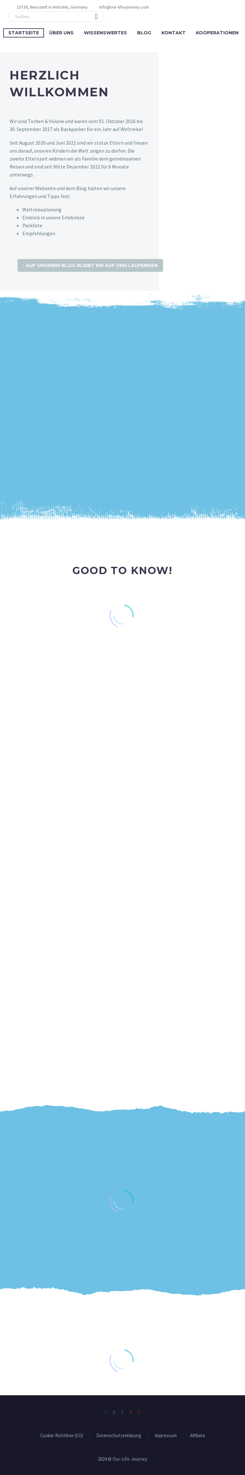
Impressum (166, 1435)
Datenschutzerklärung (118, 1435)
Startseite (23, 33)
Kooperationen (217, 33)
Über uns (61, 33)
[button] (96, 16)
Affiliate (197, 1435)
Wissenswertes (105, 33)
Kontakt (173, 33)
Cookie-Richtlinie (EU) (61, 1435)
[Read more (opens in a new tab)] (120, 7)
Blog (144, 33)
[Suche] (56, 16)
